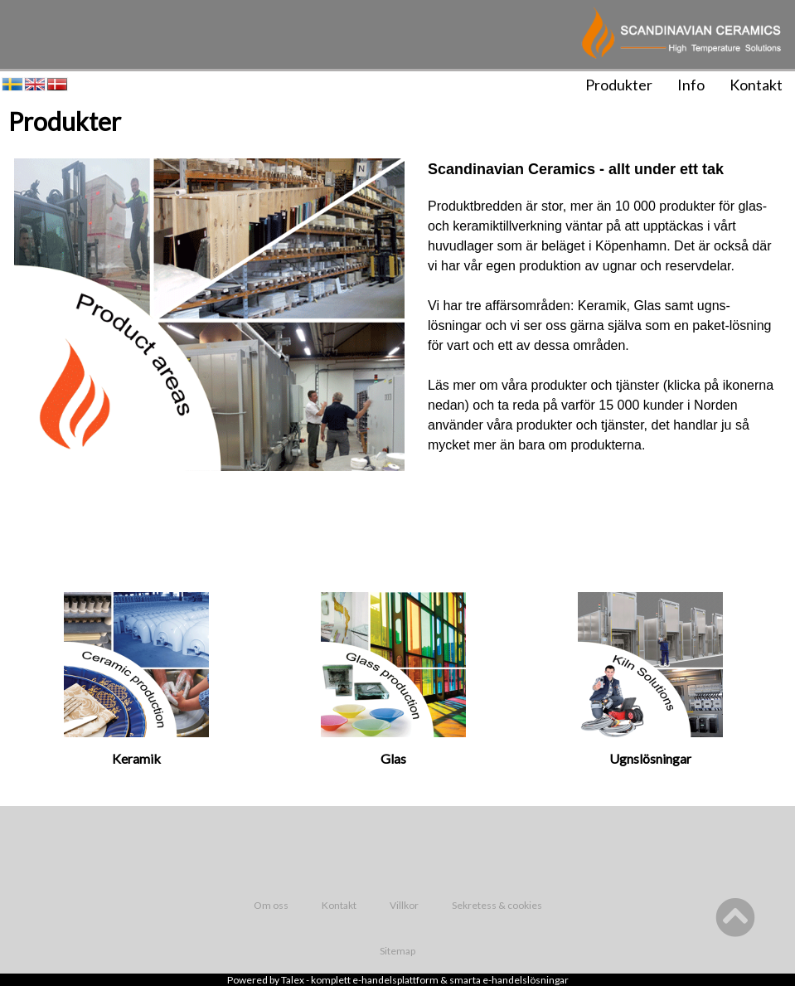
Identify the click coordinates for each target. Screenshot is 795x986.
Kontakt (756, 84)
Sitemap (397, 951)
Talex (292, 980)
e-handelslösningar (525, 980)
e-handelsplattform (395, 980)
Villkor (404, 905)
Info (691, 84)
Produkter (618, 84)
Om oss (271, 905)
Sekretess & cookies (497, 905)
